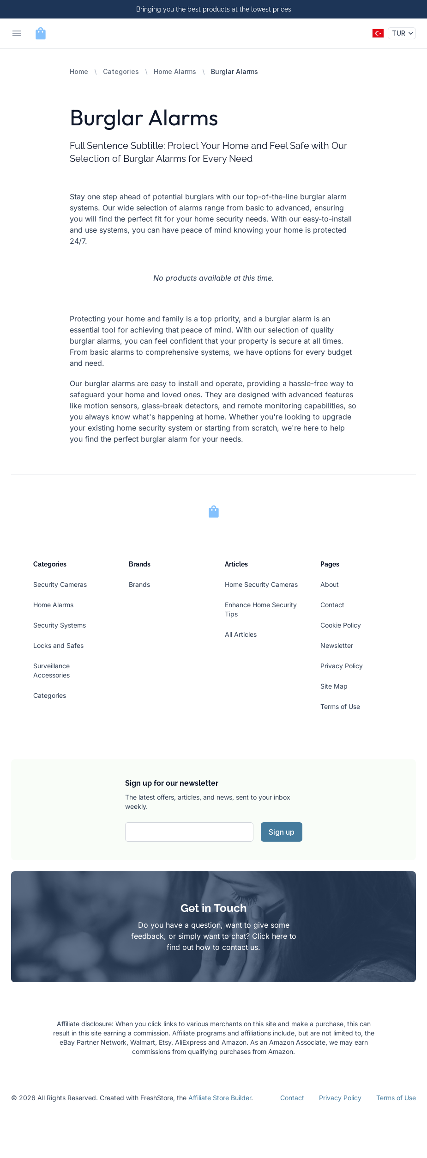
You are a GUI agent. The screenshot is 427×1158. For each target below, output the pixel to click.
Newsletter (336, 645)
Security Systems (59, 625)
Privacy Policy (341, 666)
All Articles (241, 634)
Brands (139, 584)
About (329, 584)
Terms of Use (340, 706)
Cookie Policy (340, 625)
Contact (332, 605)
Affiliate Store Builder (219, 1098)
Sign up (282, 832)
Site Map (334, 686)
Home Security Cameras (261, 584)
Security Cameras (60, 584)
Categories (121, 71)
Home (79, 71)
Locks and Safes (58, 645)
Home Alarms (175, 71)
